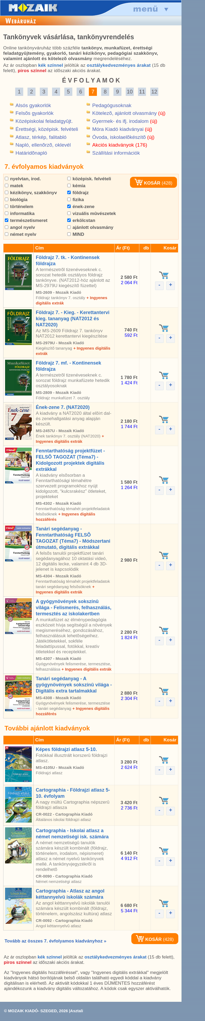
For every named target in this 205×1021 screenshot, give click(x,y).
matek (14, 185)
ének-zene (80, 206)
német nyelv (20, 234)
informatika (19, 213)
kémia (76, 185)
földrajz (78, 192)
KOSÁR (147, 183)
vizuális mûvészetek (91, 213)
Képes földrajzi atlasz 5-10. (66, 749)
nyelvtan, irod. (23, 178)
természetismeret (26, 220)
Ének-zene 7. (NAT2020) (63, 407)
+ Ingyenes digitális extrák (86, 669)
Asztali (76, 1010)
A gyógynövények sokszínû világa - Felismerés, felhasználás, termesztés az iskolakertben (73, 607)
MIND (75, 234)
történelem (19, 206)
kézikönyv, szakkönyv (31, 192)
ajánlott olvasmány (90, 227)
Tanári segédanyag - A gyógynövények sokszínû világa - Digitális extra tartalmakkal (74, 685)
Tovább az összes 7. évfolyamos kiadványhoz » (55, 941)
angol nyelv (20, 227)
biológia (16, 199)
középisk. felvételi (89, 178)
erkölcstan (81, 220)
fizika (75, 199)
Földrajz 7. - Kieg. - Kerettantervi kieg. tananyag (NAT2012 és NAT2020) (72, 318)
